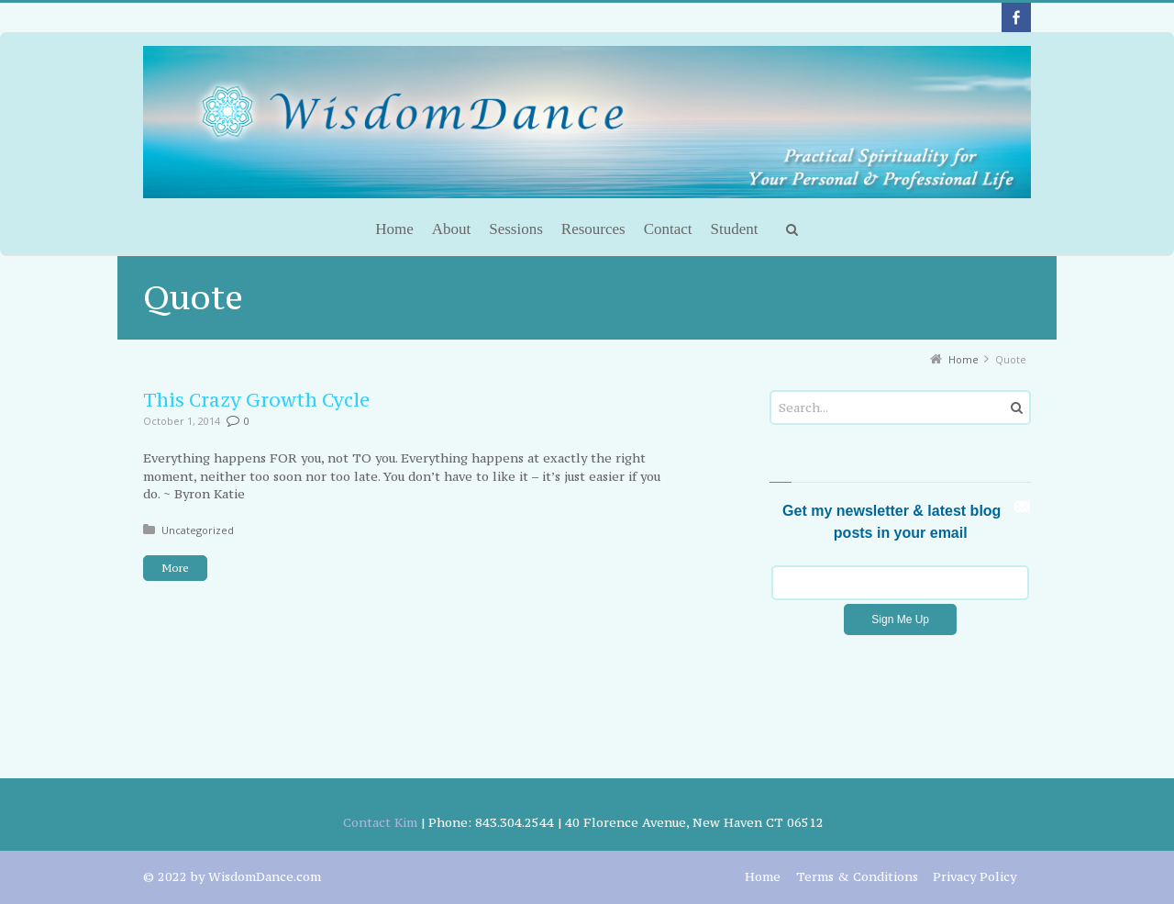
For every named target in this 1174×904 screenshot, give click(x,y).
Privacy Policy (974, 876)
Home (763, 876)
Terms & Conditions (857, 876)
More (175, 568)
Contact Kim (380, 822)
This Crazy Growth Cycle (256, 399)
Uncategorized (197, 530)
